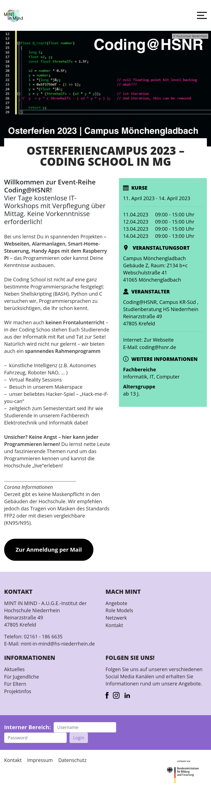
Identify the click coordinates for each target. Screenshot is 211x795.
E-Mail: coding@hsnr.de (150, 347)
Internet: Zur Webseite (149, 339)
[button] (202, 15)
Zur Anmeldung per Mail (49, 549)
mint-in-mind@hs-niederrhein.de (58, 643)
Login (78, 737)
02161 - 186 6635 (43, 636)
